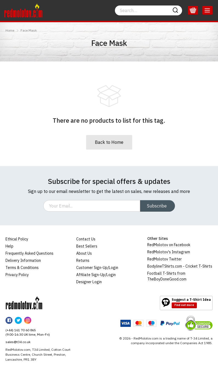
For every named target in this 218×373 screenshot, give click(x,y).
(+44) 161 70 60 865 (20, 330)
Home (9, 30)
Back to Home (109, 142)
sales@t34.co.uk (17, 342)
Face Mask (29, 30)
